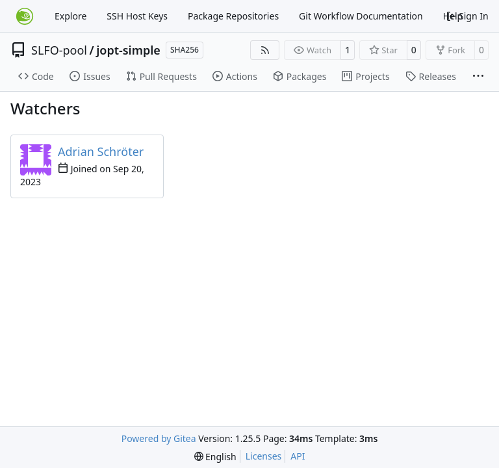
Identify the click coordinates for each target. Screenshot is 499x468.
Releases (430, 76)
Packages (299, 76)
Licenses (264, 456)
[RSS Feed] (265, 50)
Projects (365, 76)
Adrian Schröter (101, 151)
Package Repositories (233, 16)
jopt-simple (128, 50)
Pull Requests (161, 76)
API (297, 456)
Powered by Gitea (159, 438)
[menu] (215, 456)
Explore (70, 16)
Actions (234, 76)
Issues (90, 76)
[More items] (478, 76)
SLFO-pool (59, 50)
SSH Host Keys (137, 16)
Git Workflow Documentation (361, 16)
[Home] (24, 16)
